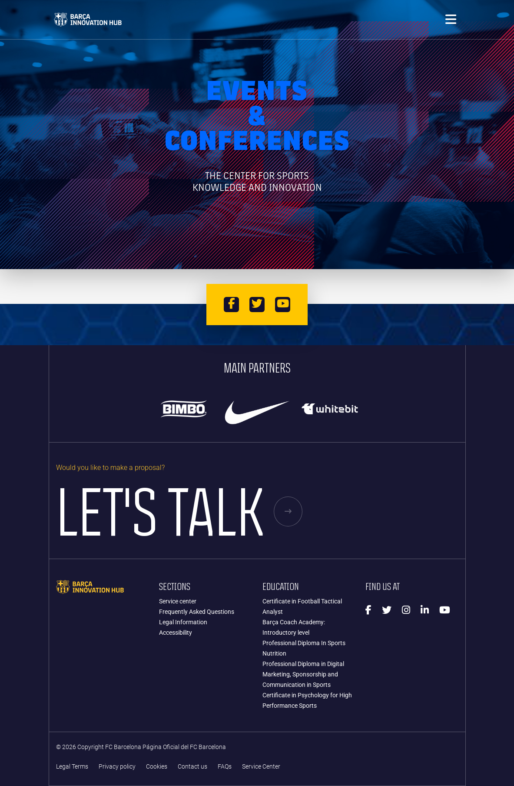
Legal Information (183, 622)
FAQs (225, 766)
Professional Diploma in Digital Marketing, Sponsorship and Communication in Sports (303, 674)
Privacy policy (117, 766)
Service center (177, 601)
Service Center (261, 766)
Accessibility (175, 632)
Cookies (156, 766)
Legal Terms (72, 766)
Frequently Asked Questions (196, 611)
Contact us (192, 766)
